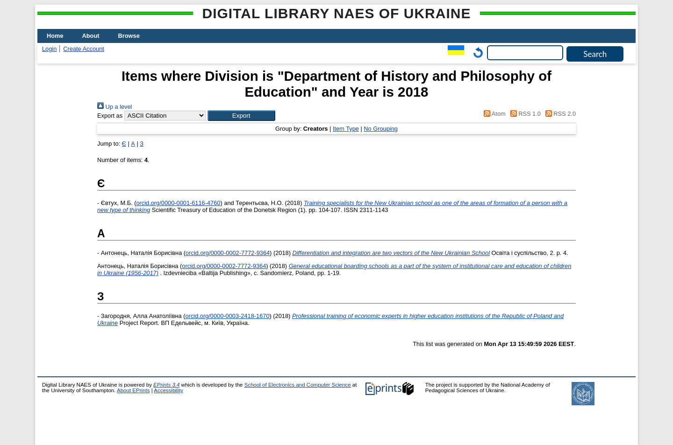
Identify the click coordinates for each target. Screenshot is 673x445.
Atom (493, 113)
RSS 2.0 (559, 113)
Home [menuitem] (55, 35)
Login (49, 48)
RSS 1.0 (524, 113)
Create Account (83, 48)
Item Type (346, 128)
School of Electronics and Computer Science (297, 385)
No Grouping (381, 128)
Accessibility (168, 390)
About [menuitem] (91, 35)
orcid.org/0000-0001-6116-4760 (178, 202)
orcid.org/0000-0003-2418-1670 (228, 315)
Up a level (114, 106)
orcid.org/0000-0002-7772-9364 (228, 252)
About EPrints (133, 390)
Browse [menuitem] (129, 35)
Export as (109, 115)
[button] (241, 115)
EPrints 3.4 (166, 385)
